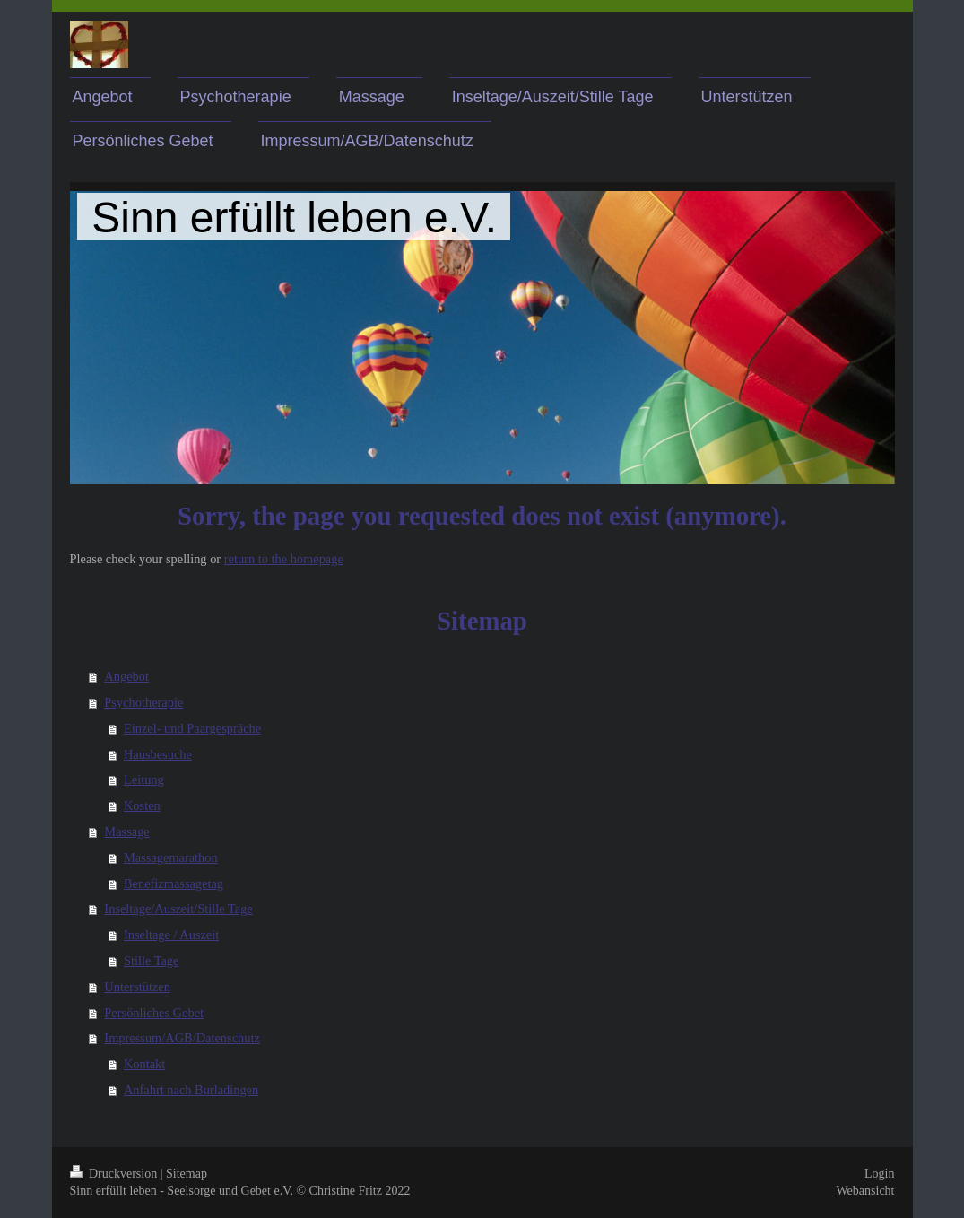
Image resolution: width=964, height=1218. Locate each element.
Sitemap (186, 1173)
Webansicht (866, 1190)
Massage (126, 831)
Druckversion (115, 1173)
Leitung (144, 779)
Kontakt (144, 1064)
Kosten (142, 805)
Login (879, 1173)
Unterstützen (137, 986)
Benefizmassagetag (173, 883)
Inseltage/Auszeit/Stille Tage (178, 908)
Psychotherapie (143, 702)
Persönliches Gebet (154, 1012)
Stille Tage (151, 960)
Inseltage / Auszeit (171, 934)
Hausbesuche (158, 754)
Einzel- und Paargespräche (192, 728)
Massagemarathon (171, 857)
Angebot (126, 676)
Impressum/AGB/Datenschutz (181, 1038)
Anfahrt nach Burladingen (191, 1090)
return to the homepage (283, 559)
